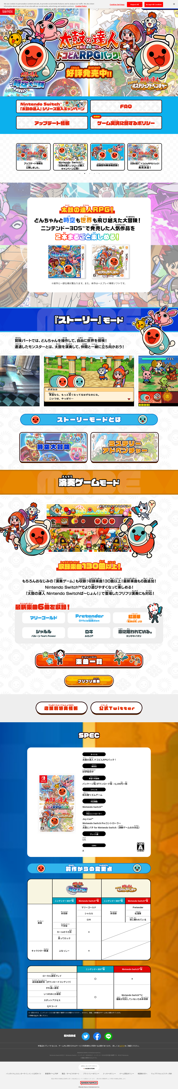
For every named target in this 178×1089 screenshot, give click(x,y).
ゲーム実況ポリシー (127, 1074)
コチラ (122, 1046)
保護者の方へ (142, 1074)
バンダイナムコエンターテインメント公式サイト (23, 1074)
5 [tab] (99, 174)
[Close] (174, 4)
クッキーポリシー (109, 1074)
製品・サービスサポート (70, 1074)
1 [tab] (80, 174)
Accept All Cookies (154, 4)
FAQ (35, 1015)
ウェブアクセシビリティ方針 (161, 1074)
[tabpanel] (33, 156)
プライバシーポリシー (91, 1074)
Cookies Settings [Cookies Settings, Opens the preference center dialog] (117, 4)
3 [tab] (89, 174)
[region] (89, 4)
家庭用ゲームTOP (51, 1074)
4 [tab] (94, 174)
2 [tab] (85, 174)
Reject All (135, 4)
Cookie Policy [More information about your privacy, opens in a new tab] (81, 6)
